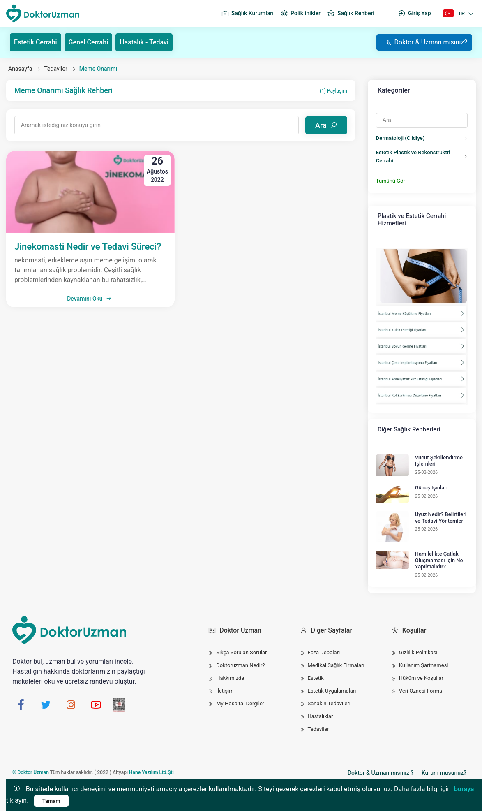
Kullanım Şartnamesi (423, 665)
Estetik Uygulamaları (332, 691)
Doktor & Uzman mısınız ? (380, 772)
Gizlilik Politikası (418, 652)
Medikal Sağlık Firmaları (336, 665)
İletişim (224, 691)
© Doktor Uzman (30, 772)
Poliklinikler (300, 13)
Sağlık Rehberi (350, 13)
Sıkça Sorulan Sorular (241, 652)
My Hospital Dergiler (240, 703)
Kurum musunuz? (444, 772)
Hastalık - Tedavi (144, 42)
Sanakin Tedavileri (329, 703)
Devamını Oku (89, 298)
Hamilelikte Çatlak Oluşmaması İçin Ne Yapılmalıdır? (439, 560)
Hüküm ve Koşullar (421, 678)
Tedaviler (55, 68)
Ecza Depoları (324, 652)
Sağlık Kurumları (247, 13)
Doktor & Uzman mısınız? (426, 42)
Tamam (51, 801)
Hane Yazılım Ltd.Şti (151, 772)
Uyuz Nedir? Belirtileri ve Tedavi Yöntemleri (440, 517)
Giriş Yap (414, 13)
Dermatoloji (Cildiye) (400, 138)
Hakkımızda (230, 678)
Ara (326, 125)
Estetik (316, 678)
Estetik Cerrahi (35, 42)
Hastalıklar (320, 716)
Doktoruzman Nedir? (240, 665)
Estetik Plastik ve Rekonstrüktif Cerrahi (413, 156)
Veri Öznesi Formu (421, 691)
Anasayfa (20, 68)
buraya (463, 789)
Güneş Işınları (431, 487)
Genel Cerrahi (88, 42)
